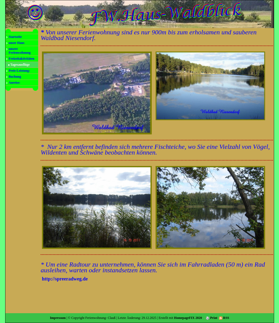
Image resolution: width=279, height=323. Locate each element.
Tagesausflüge (20, 65)
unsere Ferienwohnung (20, 51)
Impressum (58, 318)
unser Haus (17, 43)
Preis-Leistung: (19, 71)
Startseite (15, 37)
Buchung (15, 77)
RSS (224, 318)
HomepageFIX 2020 (188, 318)
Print (211, 318)
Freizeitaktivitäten (21, 59)
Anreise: (14, 82)
